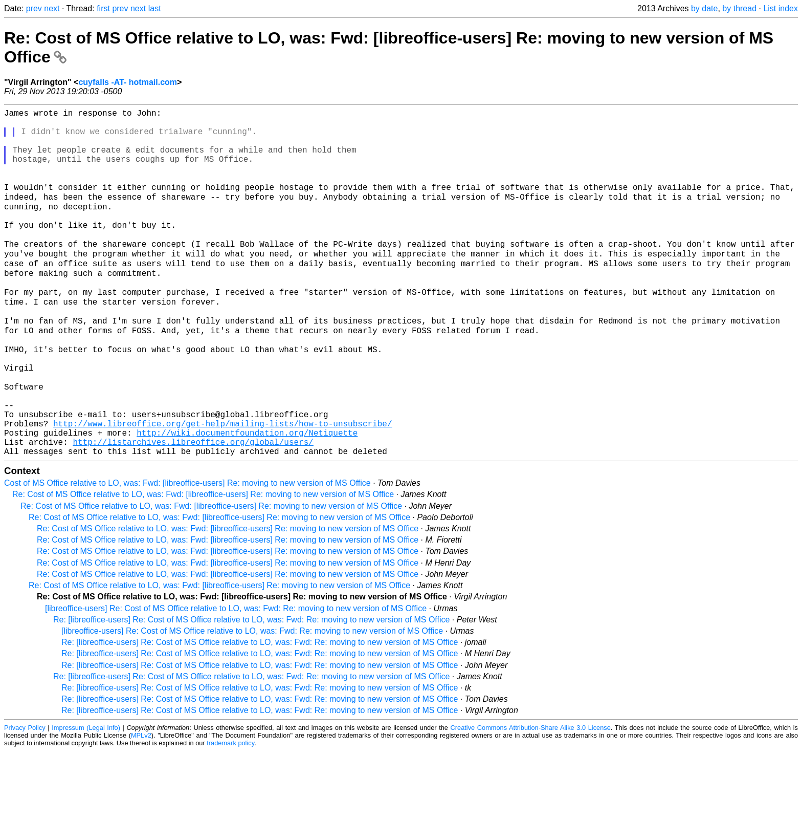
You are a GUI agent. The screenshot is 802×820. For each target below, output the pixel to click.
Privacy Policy (25, 797)
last (154, 8)
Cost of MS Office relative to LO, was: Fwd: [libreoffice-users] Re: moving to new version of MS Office (187, 552)
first (103, 8)
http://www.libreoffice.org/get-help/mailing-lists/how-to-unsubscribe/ (222, 486)
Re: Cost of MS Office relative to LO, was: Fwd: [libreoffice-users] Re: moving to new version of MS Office (203, 563)
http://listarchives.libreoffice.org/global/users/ (193, 508)
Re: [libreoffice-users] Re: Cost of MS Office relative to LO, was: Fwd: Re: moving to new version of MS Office (251, 688)
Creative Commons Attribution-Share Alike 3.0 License (531, 797)
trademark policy (230, 812)
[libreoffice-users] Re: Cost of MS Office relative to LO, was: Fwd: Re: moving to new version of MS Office (236, 677)
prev (34, 8)
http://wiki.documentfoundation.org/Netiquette (247, 497)
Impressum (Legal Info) (86, 797)
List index (780, 8)
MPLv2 (141, 804)
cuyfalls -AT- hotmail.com (127, 82)
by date (704, 8)
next (51, 8)
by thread (739, 8)
